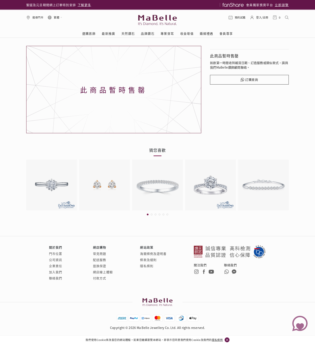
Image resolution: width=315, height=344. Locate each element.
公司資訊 (55, 260)
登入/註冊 (262, 17)
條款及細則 (148, 260)
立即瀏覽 (282, 5)
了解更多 (84, 5)
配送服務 (99, 260)
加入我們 (55, 272)
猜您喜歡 (157, 150)
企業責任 (55, 266)
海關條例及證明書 (153, 253)
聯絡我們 (55, 278)
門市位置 (55, 253)
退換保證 (99, 266)
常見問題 (99, 253)
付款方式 (99, 278)
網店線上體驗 (103, 272)
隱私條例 (217, 340)
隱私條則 (146, 266)
